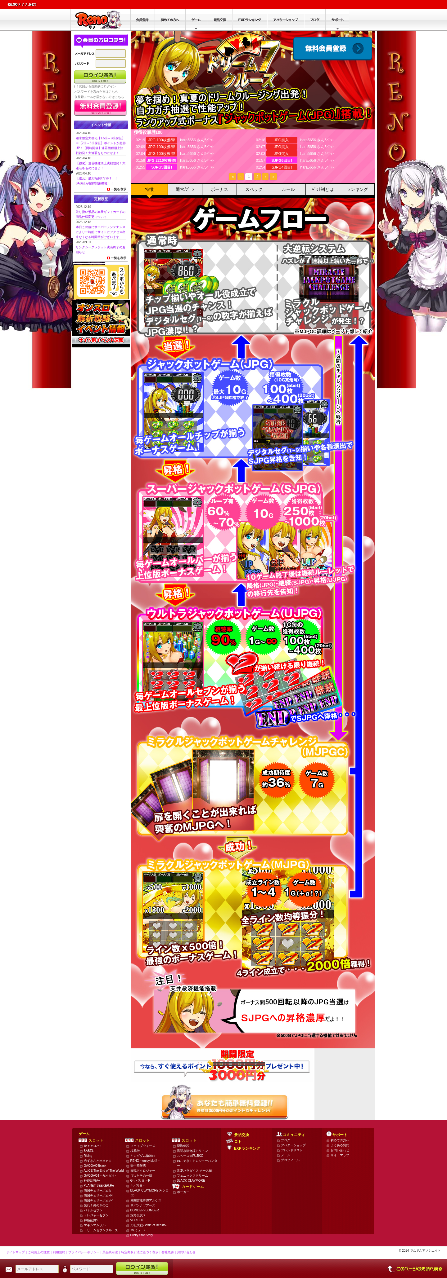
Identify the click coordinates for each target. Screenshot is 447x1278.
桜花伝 (135, 1150)
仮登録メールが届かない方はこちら (99, 97)
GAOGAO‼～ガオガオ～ (101, 1175)
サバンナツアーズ (142, 1205)
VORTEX (136, 1220)
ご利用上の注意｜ (40, 1252)
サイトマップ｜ (17, 1252)
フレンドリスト (292, 1150)
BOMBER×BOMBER (144, 1210)
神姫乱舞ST (92, 1220)
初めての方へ (340, 1140)
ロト (238, 1141)
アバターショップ (293, 1145)
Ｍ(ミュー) (137, 1230)
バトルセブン (93, 1210)
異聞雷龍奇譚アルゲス (145, 1200)
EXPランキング (247, 1148)
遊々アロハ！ (93, 1146)
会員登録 (332, 48)
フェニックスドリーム (192, 1175)
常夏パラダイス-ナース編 (194, 1170)
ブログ (285, 1140)
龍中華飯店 (138, 1165)
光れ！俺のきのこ (96, 1205)
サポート (339, 1135)
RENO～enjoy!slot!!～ (145, 1160)
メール (285, 1155)
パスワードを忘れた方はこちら (96, 91)
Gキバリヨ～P (140, 1180)
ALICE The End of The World (104, 1170)
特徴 (149, 189)
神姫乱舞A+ (92, 1180)
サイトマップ (340, 1155)
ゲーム (84, 1134)
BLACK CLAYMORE (191, 1180)
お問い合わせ (340, 1150)
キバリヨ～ (138, 1185)
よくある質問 (340, 1145)
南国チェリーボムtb (97, 1190)
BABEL (89, 1150)
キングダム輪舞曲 (142, 1155)
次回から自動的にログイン (97, 86)
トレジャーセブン (96, 1215)
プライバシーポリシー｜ (85, 1252)
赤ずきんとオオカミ (98, 1160)
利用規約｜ (60, 1252)
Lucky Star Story (141, 1235)
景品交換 (241, 1135)
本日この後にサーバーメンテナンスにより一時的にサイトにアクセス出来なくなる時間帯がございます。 (100, 232)
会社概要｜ (169, 1252)
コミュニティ (294, 1135)
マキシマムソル (95, 1225)
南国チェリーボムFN (98, 1195)
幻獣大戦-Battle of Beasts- (148, 1225)
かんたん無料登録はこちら (222, 1102)
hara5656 (188, 140)
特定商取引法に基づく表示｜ (141, 1252)
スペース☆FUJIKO (190, 1155)
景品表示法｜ (111, 1252)
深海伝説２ (138, 1215)
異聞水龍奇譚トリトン (192, 1150)
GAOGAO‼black (95, 1165)
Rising (88, 1155)
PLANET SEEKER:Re (99, 1185)
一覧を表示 (118, 189)
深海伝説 (183, 1146)
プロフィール (290, 1160)
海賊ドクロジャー (142, 1170)
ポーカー (183, 1192)
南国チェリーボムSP (98, 1200)
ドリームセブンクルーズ (101, 1230)
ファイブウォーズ (142, 1146)
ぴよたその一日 (141, 1175)
